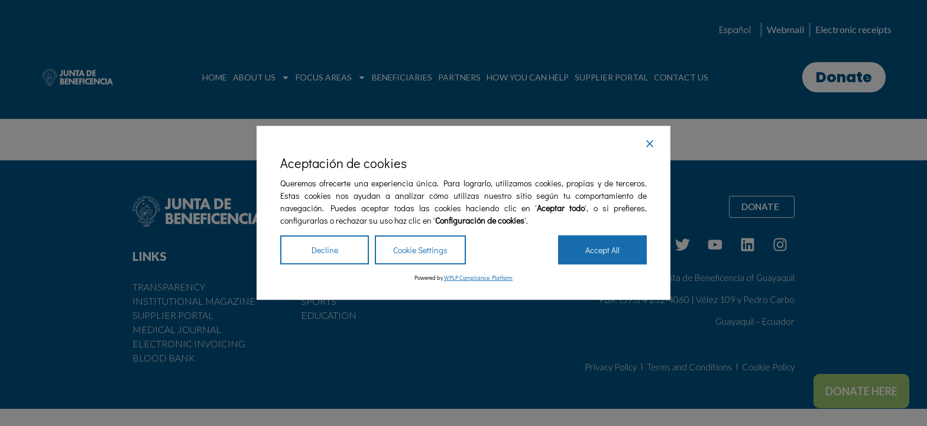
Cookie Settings (420, 250)
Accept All (602, 250)
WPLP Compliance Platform (478, 278)
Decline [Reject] (325, 250)
